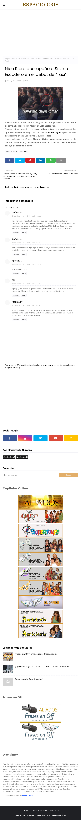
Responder (16, 233)
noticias (23, 151)
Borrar (24, 233)
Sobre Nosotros (39, 810)
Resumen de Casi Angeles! (29, 679)
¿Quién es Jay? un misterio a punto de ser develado (42, 666)
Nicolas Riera (24, 58)
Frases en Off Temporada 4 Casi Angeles (36, 653)
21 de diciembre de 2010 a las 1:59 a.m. (26, 305)
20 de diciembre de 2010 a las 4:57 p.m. (26, 284)
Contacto (54, 810)
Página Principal (11, 58)
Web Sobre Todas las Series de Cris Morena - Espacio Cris (40, 815)
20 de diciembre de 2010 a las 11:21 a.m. (27, 264)
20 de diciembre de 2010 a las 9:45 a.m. (26, 243)
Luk (8, 81)
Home (26, 810)
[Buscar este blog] (31, 475)
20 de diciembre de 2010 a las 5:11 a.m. (26, 216)
